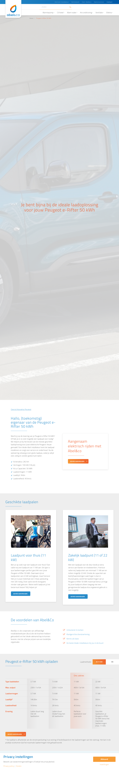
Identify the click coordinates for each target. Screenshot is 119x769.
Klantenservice (100, 2)
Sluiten (19, 766)
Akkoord (104, 759)
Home (31, 18)
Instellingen (104, 764)
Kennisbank (77, 2)
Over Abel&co (88, 2)
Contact (110, 2)
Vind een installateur (65, 2)
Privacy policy (8, 766)
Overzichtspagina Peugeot (21, 409)
